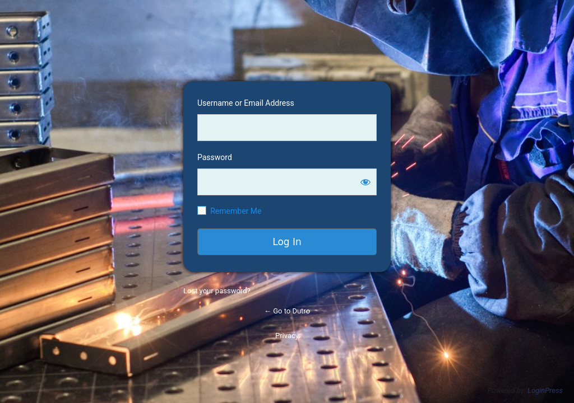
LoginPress (545, 390)
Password (214, 157)
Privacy (287, 335)
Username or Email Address (245, 103)
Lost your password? (217, 291)
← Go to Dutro (287, 311)
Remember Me (235, 211)
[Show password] (365, 181)
